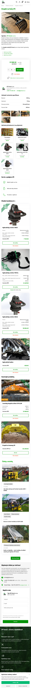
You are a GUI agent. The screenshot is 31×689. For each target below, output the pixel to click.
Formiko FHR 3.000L (8, 54)
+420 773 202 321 (11, 91)
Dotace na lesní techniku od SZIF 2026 (13, 521)
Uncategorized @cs (8, 484)
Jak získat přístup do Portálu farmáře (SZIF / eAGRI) (15, 489)
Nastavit (8, 686)
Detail (15, 453)
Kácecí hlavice (7, 514)
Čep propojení (7, 137)
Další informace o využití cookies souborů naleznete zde (12, 679)
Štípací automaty (15, 514)
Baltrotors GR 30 (7, 52)
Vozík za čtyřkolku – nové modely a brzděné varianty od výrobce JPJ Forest (15, 551)
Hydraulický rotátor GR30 (7, 153)
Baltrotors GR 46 (7, 55)
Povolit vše (15, 682)
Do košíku (20, 70)
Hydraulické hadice (22, 137)
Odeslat (15, 621)
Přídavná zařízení (9, 5)
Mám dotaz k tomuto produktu (15, 78)
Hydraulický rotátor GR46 (7, 169)
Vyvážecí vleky (7, 516)
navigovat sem (23, 585)
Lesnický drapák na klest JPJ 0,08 (12, 403)
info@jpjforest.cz (21, 91)
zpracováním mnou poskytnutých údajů (11, 617)
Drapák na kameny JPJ (8, 445)
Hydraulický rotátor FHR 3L (22, 153)
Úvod (2, 5)
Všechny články (15, 558)
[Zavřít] (29, 674)
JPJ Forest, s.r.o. (11, 36)
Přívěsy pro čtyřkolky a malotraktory (12, 545)
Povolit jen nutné (23, 686)
